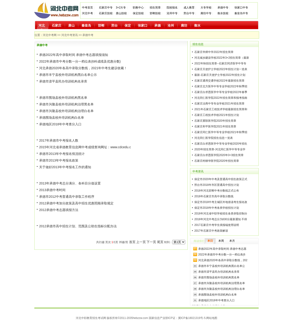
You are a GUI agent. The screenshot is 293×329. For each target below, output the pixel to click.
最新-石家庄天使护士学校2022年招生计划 (219, 75)
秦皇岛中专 (241, 13)
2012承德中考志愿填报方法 (58, 210)
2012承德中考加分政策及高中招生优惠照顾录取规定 (76, 203)
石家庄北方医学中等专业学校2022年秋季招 (220, 86)
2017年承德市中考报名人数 (58, 140)
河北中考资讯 (69, 35)
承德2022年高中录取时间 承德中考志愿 (222, 248)
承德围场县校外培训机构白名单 (61, 117)
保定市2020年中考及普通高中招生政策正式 (220, 179)
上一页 (141, 242)
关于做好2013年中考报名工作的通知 (65, 167)
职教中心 (138, 7)
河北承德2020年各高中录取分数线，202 (222, 260)
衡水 (197, 25)
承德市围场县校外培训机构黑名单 (63, 97)
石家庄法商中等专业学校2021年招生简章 (219, 103)
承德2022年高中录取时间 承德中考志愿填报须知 (73, 55)
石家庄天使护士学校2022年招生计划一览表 (220, 69)
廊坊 (184, 25)
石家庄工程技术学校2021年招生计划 (216, 115)
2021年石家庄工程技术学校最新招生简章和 (220, 109)
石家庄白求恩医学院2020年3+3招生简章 (219, 155)
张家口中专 (241, 7)
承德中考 (87, 35)
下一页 (151, 242)
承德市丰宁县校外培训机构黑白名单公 (221, 266)
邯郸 (101, 25)
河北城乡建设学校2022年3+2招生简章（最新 (221, 57)
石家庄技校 (106, 13)
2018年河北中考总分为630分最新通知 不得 (220, 219)
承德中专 (222, 7)
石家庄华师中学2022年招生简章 (213, 52)
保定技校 (138, 13)
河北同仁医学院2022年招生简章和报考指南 (220, 97)
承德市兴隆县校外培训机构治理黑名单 (66, 104)
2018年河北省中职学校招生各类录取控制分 (220, 213)
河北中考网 (50, 35)
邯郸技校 (155, 13)
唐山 (71, 25)
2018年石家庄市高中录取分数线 (213, 196)
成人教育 (189, 7)
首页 (132, 242)
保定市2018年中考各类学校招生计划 (216, 207)
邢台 (114, 25)
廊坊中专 (206, 13)
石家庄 (56, 25)
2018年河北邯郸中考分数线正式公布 (216, 190)
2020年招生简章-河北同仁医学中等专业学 (219, 149)
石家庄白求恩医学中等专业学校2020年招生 (220, 143)
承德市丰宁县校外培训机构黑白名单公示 (68, 75)
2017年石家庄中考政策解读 (211, 230)
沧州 (171, 25)
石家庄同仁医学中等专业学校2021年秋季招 (220, 132)
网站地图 (211, 318)
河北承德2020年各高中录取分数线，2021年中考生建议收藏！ (83, 68)
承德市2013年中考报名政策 (58, 160)
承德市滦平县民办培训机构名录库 (63, 81)
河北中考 (87, 13)
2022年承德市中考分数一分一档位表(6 (221, 254)
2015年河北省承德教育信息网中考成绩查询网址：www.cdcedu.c (85, 147)
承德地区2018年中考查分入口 (60, 124)
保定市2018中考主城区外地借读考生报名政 (220, 202)
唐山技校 (121, 13)
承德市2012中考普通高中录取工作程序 (66, 196)
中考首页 (87, 7)
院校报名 (172, 7)
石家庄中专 (106, 7)
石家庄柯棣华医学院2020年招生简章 (216, 160)
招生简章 (155, 7)
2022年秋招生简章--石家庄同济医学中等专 (220, 63)
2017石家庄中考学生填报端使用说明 (216, 225)
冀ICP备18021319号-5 (192, 318)
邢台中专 (189, 13)
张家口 (142, 25)
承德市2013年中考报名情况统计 (62, 154)
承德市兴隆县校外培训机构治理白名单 (66, 111)
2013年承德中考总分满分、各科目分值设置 (70, 183)
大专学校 (206, 7)
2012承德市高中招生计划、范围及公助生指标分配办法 (78, 226)
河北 (41, 25)
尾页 (160, 242)
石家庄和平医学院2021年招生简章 (215, 126)
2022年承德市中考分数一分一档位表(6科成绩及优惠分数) (80, 61)
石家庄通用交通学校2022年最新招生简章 (219, 80)
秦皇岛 (86, 25)
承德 (157, 25)
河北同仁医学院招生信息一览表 (213, 138)
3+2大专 (121, 7)
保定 (128, 25)
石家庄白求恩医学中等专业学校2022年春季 (220, 92)
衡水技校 (222, 13)
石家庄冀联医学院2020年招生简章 (215, 120)
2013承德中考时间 (52, 190)
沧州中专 (172, 13)
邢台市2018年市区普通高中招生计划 (216, 184)
